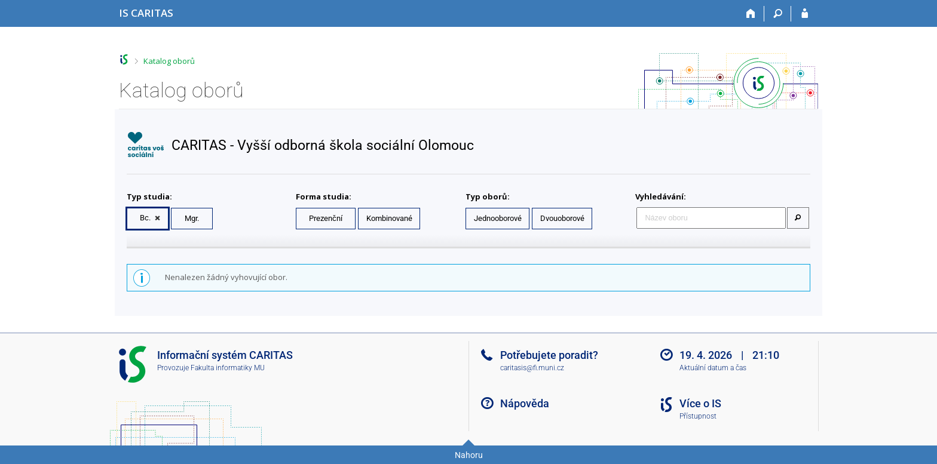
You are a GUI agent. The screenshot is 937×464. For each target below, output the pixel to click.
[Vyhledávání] (777, 13)
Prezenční (325, 218)
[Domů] (750, 13)
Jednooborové (498, 218)
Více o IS (700, 403)
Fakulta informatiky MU (228, 368)
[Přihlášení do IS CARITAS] (804, 13)
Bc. (145, 217)
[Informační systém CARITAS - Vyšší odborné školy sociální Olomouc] (146, 13)
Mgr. (192, 218)
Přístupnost (697, 416)
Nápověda (524, 403)
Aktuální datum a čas (712, 368)
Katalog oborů (169, 61)
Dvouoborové (562, 218)
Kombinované (389, 218)
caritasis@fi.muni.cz (532, 368)
